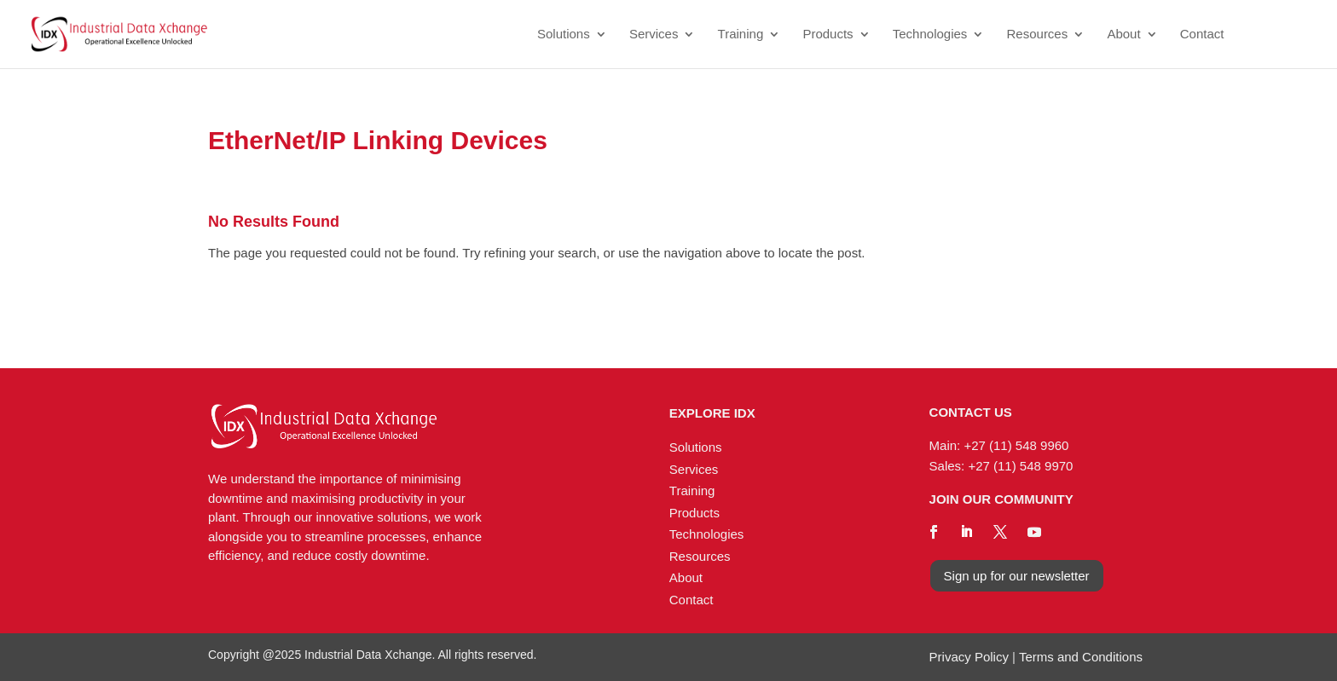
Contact (1202, 34)
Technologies (930, 34)
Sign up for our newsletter (1017, 575)
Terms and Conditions (1081, 656)
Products (827, 34)
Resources (1037, 34)
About (1123, 34)
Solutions (563, 34)
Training (741, 34)
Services (654, 34)
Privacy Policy (969, 656)
